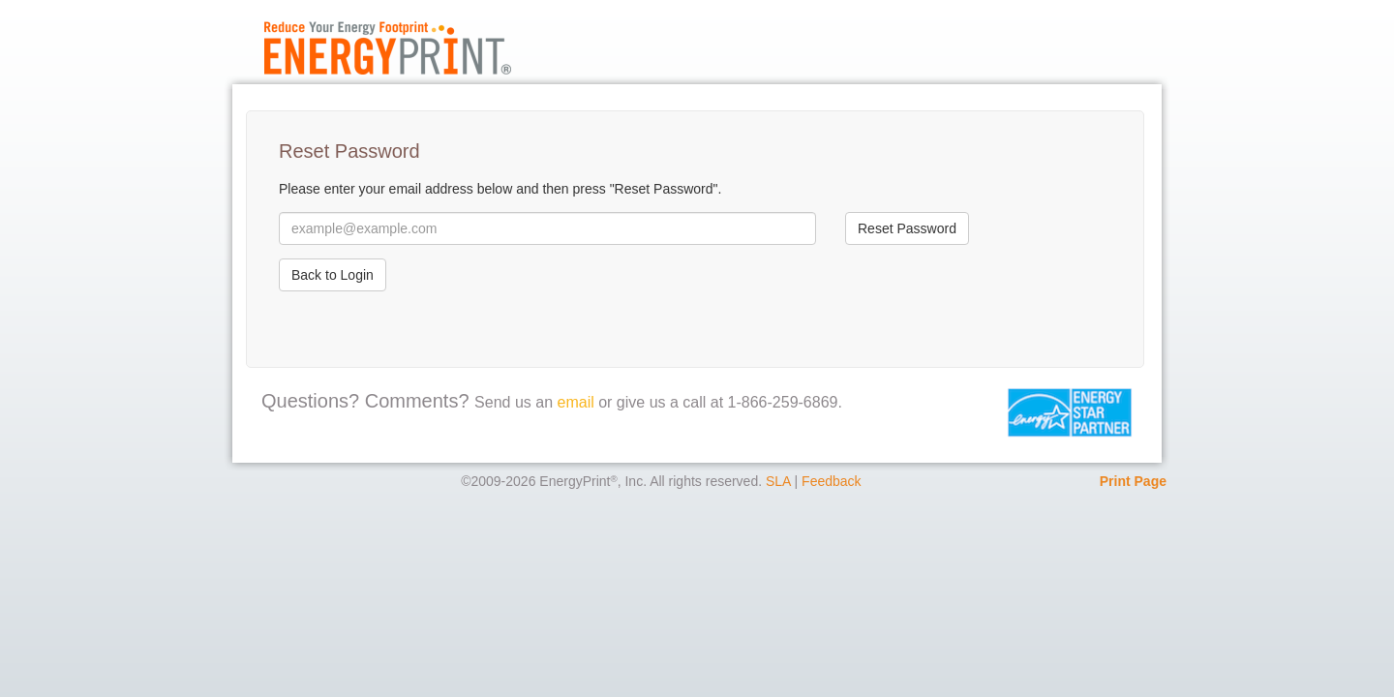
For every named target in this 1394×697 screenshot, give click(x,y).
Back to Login (332, 275)
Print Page (1133, 481)
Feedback (831, 481)
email (576, 402)
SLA (778, 481)
